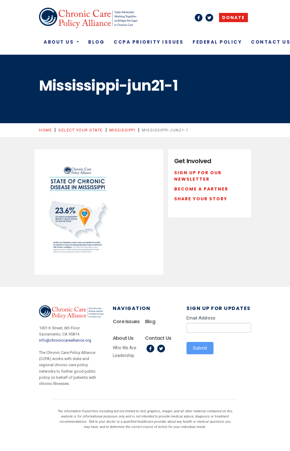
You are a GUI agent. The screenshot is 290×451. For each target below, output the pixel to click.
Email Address (200, 318)
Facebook (150, 348)
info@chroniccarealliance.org (65, 340)
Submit (200, 348)
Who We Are (124, 347)
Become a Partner (201, 189)
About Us (60, 42)
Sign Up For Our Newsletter (197, 176)
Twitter (161, 348)
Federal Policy (217, 42)
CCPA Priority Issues (148, 42)
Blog (96, 42)
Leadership (123, 355)
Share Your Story (200, 199)
